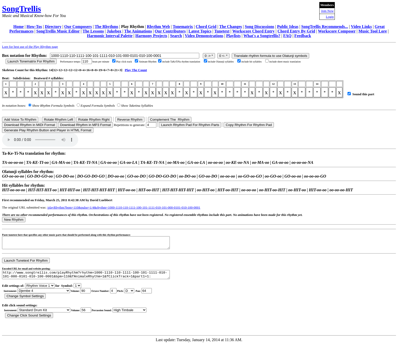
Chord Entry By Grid (296, 31)
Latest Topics (200, 31)
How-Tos (34, 26)
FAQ (287, 36)
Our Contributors (170, 31)
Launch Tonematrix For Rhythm (31, 61)
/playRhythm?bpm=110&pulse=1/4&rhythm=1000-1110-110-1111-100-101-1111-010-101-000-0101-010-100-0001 (124, 207)
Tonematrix (183, 26)
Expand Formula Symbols (98, 105)
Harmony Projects (151, 36)
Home (18, 26)
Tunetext (221, 31)
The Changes (230, 26)
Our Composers (78, 26)
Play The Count (136, 70)
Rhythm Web (158, 26)
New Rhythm (13, 220)
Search (176, 36)
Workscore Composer (337, 31)
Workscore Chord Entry (253, 31)
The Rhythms (106, 26)
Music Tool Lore (372, 31)
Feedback (302, 36)
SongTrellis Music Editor (58, 31)
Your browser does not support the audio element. (40, 140)
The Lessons (93, 31)
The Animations (138, 31)
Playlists (233, 36)
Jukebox (114, 31)
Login (330, 17)
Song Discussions (259, 26)
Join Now (327, 11)
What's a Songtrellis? (261, 36)
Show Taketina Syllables (137, 105)
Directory (53, 26)
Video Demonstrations (204, 36)
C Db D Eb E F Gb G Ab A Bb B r (129, 294)
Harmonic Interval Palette (110, 36)
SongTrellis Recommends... (324, 26)
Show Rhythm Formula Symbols (53, 105)
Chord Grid (206, 26)
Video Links (361, 26)
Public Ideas (287, 26)
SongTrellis (21, 8)
